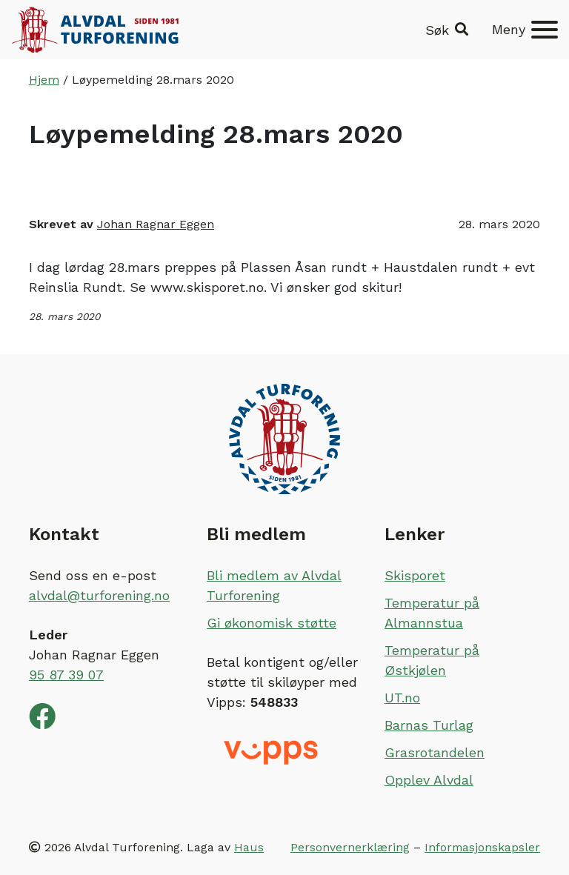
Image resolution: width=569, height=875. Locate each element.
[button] (446, 30)
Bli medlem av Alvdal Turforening (274, 585)
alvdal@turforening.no (99, 595)
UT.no (402, 697)
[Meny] (525, 30)
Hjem (44, 80)
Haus (249, 847)
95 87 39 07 (66, 674)
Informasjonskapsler (482, 847)
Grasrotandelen (435, 752)
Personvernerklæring (350, 847)
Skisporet (415, 575)
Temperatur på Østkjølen (432, 660)
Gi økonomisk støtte (271, 623)
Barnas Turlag (429, 725)
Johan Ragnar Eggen (155, 224)
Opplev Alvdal (429, 780)
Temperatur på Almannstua (432, 613)
